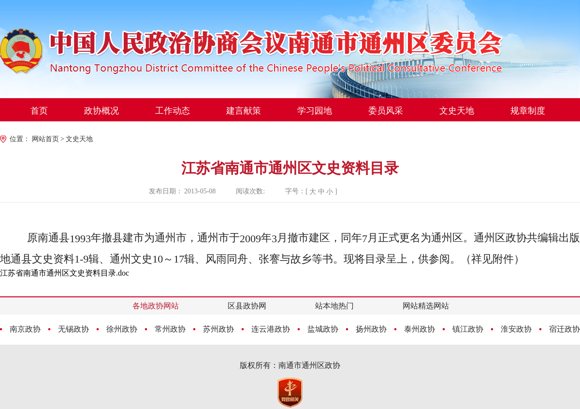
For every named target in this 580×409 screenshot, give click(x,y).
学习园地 (314, 111)
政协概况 (101, 111)
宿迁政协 (564, 329)
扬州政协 (371, 329)
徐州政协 (121, 329)
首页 (39, 111)
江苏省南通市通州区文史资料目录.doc (64, 273)
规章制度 (527, 111)
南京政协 (25, 329)
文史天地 (456, 111)
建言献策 (243, 111)
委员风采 (385, 111)
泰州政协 (419, 329)
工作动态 (172, 111)
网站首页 (45, 139)
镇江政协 (467, 329)
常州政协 (170, 329)
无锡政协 (73, 329)
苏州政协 (218, 329)
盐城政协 (322, 329)
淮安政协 (516, 329)
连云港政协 (270, 329)
